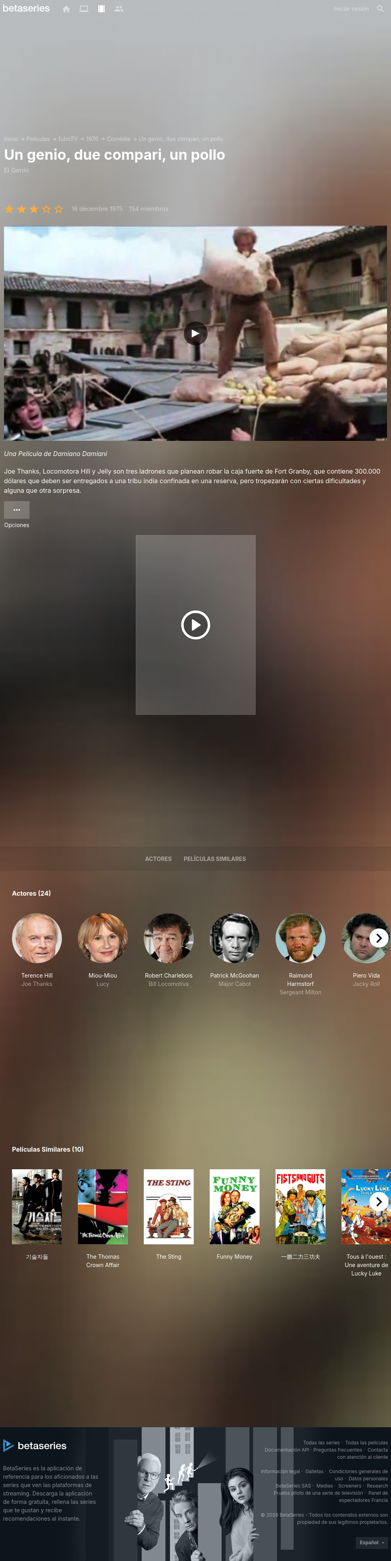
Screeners (349, 1486)
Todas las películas (366, 1443)
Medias (324, 1486)
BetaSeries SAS (293, 1486)
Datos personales (368, 1479)
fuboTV (67, 138)
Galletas (315, 1471)
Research (377, 1486)
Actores (158, 858)
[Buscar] (380, 9)
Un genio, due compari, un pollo (181, 138)
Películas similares (215, 858)
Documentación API (287, 1450)
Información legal (280, 1471)
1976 (92, 138)
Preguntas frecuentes (338, 1450)
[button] (37, 954)
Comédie (118, 138)
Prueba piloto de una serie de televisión (318, 1493)
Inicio (11, 138)
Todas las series (321, 1443)
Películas (38, 138)
